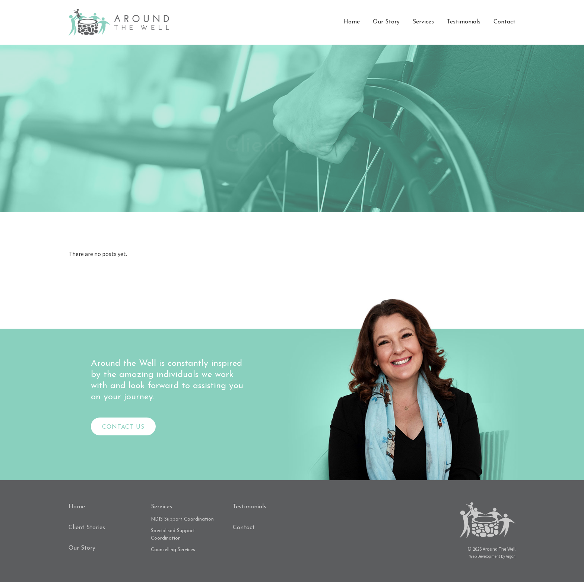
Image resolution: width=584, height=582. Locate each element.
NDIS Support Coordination (182, 519)
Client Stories (87, 528)
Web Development (484, 556)
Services (423, 22)
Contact (504, 22)
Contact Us (123, 427)
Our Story (386, 22)
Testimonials (463, 22)
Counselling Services (173, 549)
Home (351, 22)
